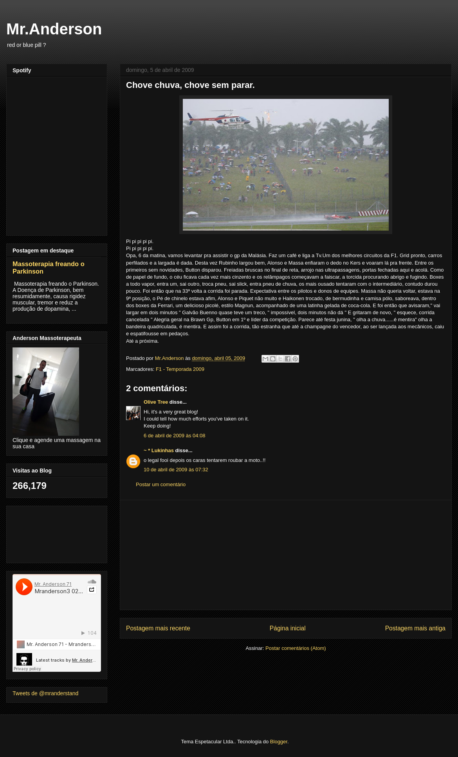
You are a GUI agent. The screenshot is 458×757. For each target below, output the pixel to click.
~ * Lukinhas (159, 450)
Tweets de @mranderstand (45, 693)
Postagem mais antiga (415, 628)
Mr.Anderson (54, 29)
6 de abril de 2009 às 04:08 (175, 435)
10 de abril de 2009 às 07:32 (176, 469)
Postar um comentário (161, 484)
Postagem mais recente (158, 628)
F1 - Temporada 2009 (180, 369)
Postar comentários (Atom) (295, 648)
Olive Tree (156, 402)
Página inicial (288, 628)
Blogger (278, 741)
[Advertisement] (286, 555)
